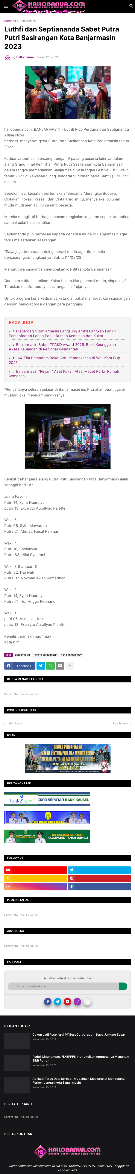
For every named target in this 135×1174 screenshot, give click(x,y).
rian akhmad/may (71, 654)
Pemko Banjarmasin (45, 654)
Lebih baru (14, 723)
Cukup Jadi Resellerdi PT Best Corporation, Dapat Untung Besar (78, 1034)
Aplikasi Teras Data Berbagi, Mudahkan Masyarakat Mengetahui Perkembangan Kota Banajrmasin (79, 1080)
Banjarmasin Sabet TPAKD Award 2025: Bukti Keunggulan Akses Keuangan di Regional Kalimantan (62, 346)
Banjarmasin (28, 20)
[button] (6, 6)
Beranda (10, 20)
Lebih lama (120, 723)
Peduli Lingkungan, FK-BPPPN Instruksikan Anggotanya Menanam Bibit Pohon (80, 1058)
